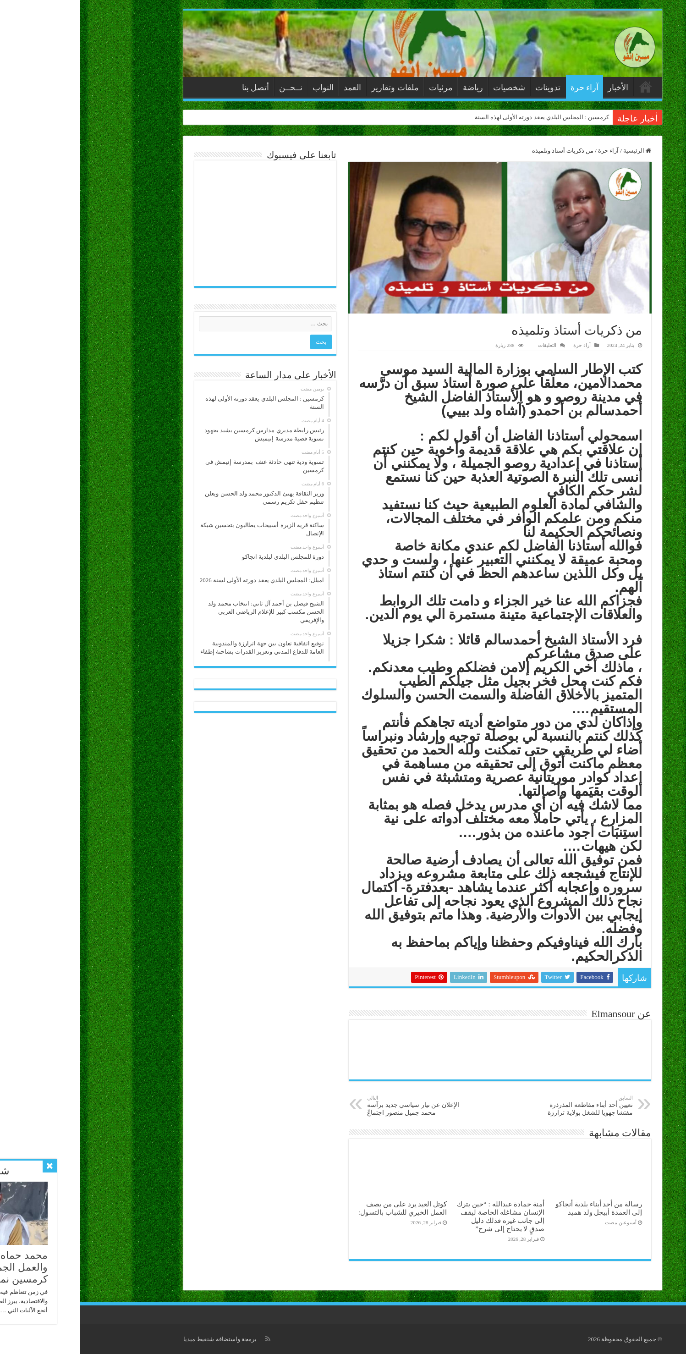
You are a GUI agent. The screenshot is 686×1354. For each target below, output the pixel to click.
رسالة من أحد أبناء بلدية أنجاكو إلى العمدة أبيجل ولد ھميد (519, 1208)
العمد (272, 87)
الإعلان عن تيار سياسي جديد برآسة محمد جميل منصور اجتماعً (334, 1105)
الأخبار (538, 87)
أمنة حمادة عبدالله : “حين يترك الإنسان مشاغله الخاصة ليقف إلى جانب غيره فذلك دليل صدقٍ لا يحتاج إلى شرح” (421, 1216)
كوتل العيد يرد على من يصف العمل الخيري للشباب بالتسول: (323, 1208)
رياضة (393, 87)
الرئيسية (566, 86)
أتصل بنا (176, 87)
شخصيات (429, 87)
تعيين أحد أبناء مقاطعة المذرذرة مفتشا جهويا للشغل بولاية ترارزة (506, 1105)
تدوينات (468, 87)
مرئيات (361, 87)
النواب (243, 87)
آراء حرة (505, 87)
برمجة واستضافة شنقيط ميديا (140, 1339)
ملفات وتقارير (315, 87)
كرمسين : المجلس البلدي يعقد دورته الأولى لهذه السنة (462, 117)
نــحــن (211, 87)
